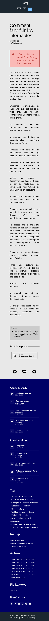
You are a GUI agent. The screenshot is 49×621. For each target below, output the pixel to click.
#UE (34, 524)
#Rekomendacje (17, 518)
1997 (33, 559)
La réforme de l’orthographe (21, 454)
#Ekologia (15, 503)
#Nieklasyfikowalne (19, 512)
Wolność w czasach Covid (26, 471)
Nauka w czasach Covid (26, 463)
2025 (23, 578)
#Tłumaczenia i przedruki (21, 524)
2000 (23, 562)
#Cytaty (20, 500)
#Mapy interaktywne (19, 543)
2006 (28, 565)
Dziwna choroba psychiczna (22, 402)
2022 (33, 575)
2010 (23, 568)
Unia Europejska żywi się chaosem (25, 412)
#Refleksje (23, 515)
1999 (18, 562)
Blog (24, 3)
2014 (18, 571)
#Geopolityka (16, 506)
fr (14, 590)
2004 (18, 565)
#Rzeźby (28, 518)
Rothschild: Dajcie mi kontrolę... (24, 421)
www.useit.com (22, 331)
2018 (13, 575)
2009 (18, 568)
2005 (23, 565)
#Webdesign (24, 527)
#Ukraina (14, 527)
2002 (33, 562)
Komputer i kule (22, 446)
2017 (33, 571)
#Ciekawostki (26, 496)
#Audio (13, 540)
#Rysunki (14, 546)
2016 (28, 571)
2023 (13, 578)
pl (16, 590)
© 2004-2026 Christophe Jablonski (22, 616)
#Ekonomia (24, 503)
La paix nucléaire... (23, 430)
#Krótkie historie (17, 509)
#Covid (13, 500)
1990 (13, 559)
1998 (13, 562)
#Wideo (22, 546)
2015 (23, 571)
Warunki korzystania (17, 618)
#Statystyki (15, 521)
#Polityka (14, 515)
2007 (33, 565)
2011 (28, 568)
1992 (18, 559)
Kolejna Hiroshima (23, 393)
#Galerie (20, 540)
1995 (23, 559)
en (12, 590)
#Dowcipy (29, 500)
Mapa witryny (30, 618)
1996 (28, 559)
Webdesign (17, 43)
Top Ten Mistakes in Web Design (26, 333)
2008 (13, 568)
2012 (33, 568)
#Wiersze (34, 527)
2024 (18, 578)
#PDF (30, 543)
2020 (23, 575)
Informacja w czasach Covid (24, 479)
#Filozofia (34, 503)
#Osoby (30, 512)
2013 (13, 571)
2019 (18, 575)
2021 (28, 575)
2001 (28, 562)
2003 (13, 565)
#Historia (26, 506)
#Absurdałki (15, 496)
